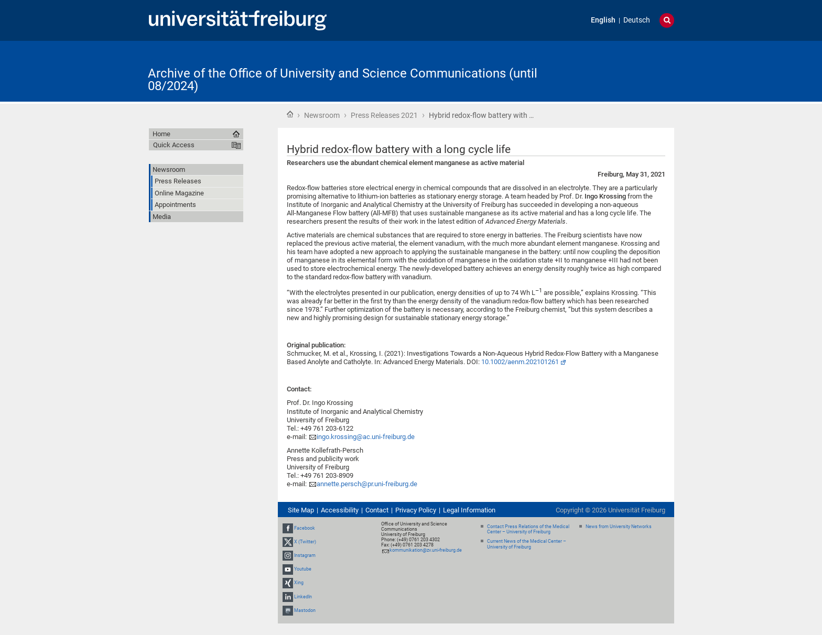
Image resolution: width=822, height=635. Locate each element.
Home (290, 114)
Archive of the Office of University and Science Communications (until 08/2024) (342, 79)
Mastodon (305, 610)
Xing (299, 583)
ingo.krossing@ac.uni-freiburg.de (366, 437)
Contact (376, 510)
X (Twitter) (305, 541)
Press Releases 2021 (384, 115)
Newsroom (322, 115)
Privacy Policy (415, 510)
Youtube (302, 569)
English (603, 20)
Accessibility (340, 510)
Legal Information (469, 510)
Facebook (304, 528)
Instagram (305, 555)
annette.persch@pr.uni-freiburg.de (367, 484)
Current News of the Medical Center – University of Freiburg (526, 544)
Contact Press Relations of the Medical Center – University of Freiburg (528, 529)
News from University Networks (619, 526)
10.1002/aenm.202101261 (520, 362)
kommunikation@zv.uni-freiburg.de (426, 550)
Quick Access (173, 145)
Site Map (301, 510)
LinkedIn (303, 596)
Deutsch (636, 20)
